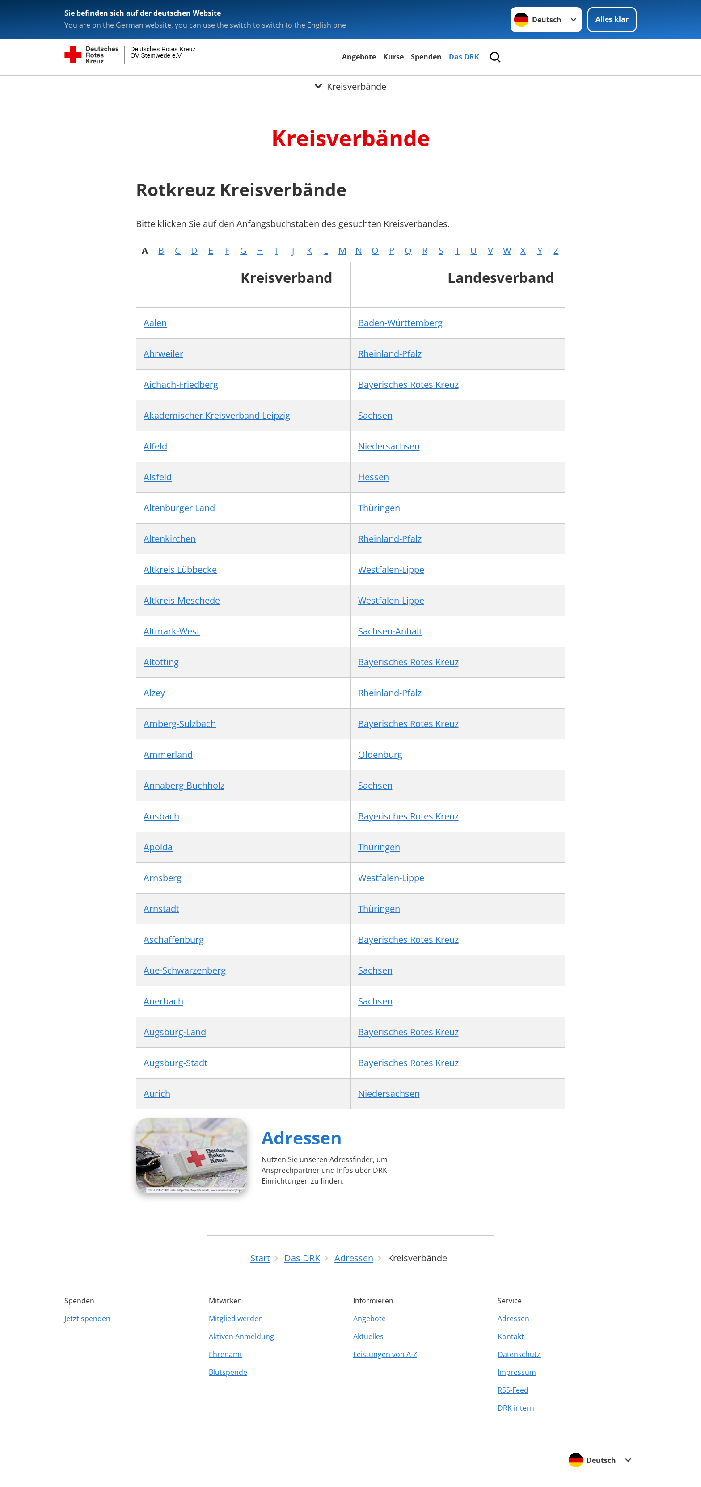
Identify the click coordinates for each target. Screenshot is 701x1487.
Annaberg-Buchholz (184, 785)
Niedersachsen (389, 446)
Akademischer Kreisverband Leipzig (217, 415)
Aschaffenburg (174, 939)
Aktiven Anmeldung (241, 1336)
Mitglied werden (236, 1318)
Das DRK (464, 57)
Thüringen (379, 508)
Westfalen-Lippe (391, 569)
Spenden (426, 57)
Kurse (393, 57)
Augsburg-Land (175, 1032)
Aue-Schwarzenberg (185, 970)
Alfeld (155, 446)
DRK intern (516, 1408)
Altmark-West (172, 631)
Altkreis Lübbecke (180, 569)
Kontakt (511, 1336)
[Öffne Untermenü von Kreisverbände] (350, 86)
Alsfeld (158, 477)
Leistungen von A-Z (385, 1354)
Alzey (154, 693)
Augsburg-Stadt (175, 1063)
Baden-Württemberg (400, 323)
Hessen (373, 477)
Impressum (517, 1372)
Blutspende (228, 1372)
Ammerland (168, 754)
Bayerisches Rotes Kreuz (408, 384)
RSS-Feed (513, 1390)
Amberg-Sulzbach (180, 724)
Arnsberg (163, 878)
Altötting (161, 662)
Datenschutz (519, 1354)
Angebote (359, 57)
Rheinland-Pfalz (390, 354)
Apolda (158, 847)
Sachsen (375, 415)
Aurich (157, 1094)
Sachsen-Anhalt (390, 631)
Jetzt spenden (87, 1318)
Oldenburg (380, 754)
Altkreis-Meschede (182, 600)
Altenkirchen (170, 539)
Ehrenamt (225, 1354)
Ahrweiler (163, 354)
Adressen (302, 1137)
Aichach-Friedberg (181, 384)
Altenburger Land (179, 508)
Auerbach (163, 1001)
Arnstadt (161, 909)
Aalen (155, 323)
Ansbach (161, 816)
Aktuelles (368, 1336)
